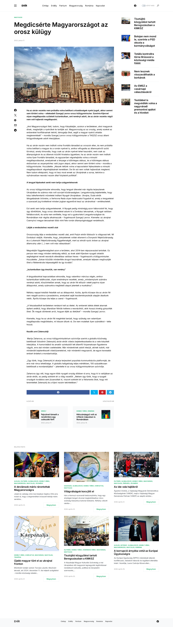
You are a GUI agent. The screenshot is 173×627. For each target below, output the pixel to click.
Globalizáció (33, 481)
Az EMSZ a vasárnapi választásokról (142, 89)
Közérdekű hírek (89, 550)
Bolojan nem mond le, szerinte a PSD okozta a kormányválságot (145, 41)
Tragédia (17, 557)
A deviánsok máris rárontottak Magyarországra (32, 488)
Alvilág (17, 481)
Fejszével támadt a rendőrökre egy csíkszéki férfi (50, 417)
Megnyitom (51, 505)
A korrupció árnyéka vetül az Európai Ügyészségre (136, 552)
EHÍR (24, 5)
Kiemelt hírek (82, 411)
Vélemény (39, 483)
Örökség (126, 483)
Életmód (24, 481)
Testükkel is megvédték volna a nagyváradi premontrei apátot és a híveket (145, 106)
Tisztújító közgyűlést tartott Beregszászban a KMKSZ (144, 23)
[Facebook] (135, 6)
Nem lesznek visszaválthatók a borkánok (144, 74)
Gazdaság (68, 486)
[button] (15, 6)
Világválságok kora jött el (79, 491)
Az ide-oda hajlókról (126, 486)
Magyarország (20, 483)
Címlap (63, 621)
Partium (78, 621)
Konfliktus (99, 486)
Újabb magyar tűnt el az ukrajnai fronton (33, 562)
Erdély (43, 411)
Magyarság (148, 481)
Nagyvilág (18, 17)
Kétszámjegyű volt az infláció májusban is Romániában (87, 417)
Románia (91, 411)
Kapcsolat (108, 621)
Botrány (124, 545)
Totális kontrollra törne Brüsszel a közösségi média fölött (144, 58)
